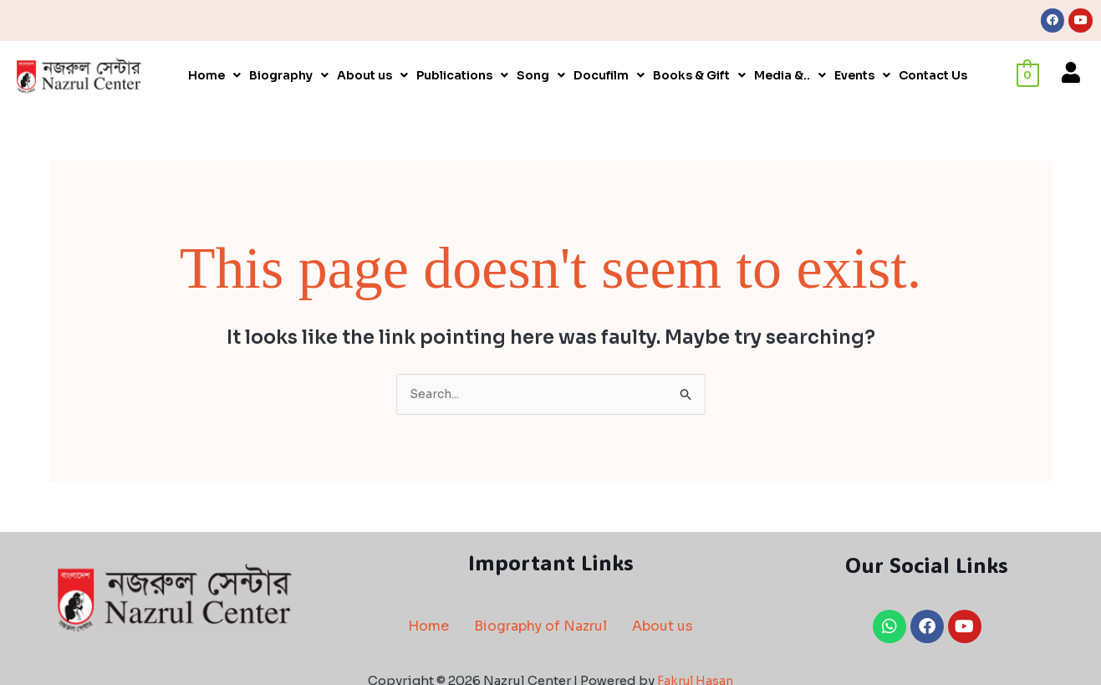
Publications (462, 76)
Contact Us (933, 76)
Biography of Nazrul (540, 628)
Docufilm (609, 76)
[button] (214, 77)
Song (541, 76)
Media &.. (790, 76)
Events (862, 76)
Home (214, 76)
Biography (289, 76)
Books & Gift (699, 76)
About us (372, 76)
